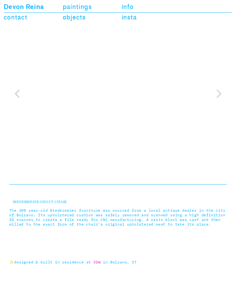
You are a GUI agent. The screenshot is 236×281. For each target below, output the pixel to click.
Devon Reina (24, 6)
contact (15, 17)
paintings (77, 6)
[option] (117, 93)
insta (129, 17)
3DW (96, 262)
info (128, 6)
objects (74, 17)
